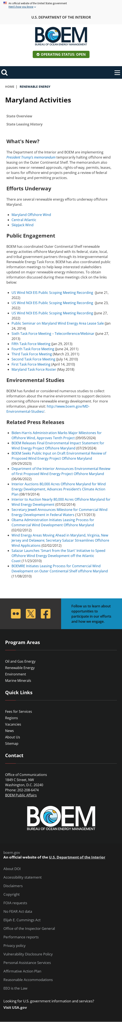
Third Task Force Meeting (32, 354)
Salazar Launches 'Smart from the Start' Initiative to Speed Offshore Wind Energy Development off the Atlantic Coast (58, 555)
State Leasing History (24, 124)
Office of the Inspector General (29, 928)
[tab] (60, 116)
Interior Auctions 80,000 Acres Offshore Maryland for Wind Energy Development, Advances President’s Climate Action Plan (59, 489)
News (9, 730)
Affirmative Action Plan (22, 971)
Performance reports (21, 937)
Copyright (11, 894)
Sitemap (11, 743)
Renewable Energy (20, 667)
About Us (12, 737)
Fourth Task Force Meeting (33, 349)
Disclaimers (13, 885)
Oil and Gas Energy (20, 661)
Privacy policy (14, 945)
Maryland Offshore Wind (31, 214)
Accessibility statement (22, 877)
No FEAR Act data (17, 911)
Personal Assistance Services (27, 962)
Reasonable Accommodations (28, 979)
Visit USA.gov (15, 1007)
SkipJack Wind (23, 225)
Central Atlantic (24, 219)
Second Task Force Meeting (33, 359)
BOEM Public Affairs (21, 795)
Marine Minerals (18, 680)
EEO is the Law (15, 988)
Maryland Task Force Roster (34, 369)
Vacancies (13, 724)
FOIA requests (15, 903)
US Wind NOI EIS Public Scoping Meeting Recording (52, 292)
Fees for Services (18, 711)
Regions (11, 718)
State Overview (19, 116)
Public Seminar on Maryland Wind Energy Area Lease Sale (58, 323)
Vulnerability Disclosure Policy (28, 954)
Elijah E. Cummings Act (22, 920)
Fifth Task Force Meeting (31, 343)
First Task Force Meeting (31, 364)
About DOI (12, 868)
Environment (15, 674)
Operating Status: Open (63, 54)
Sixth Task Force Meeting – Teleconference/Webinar (53, 333)
